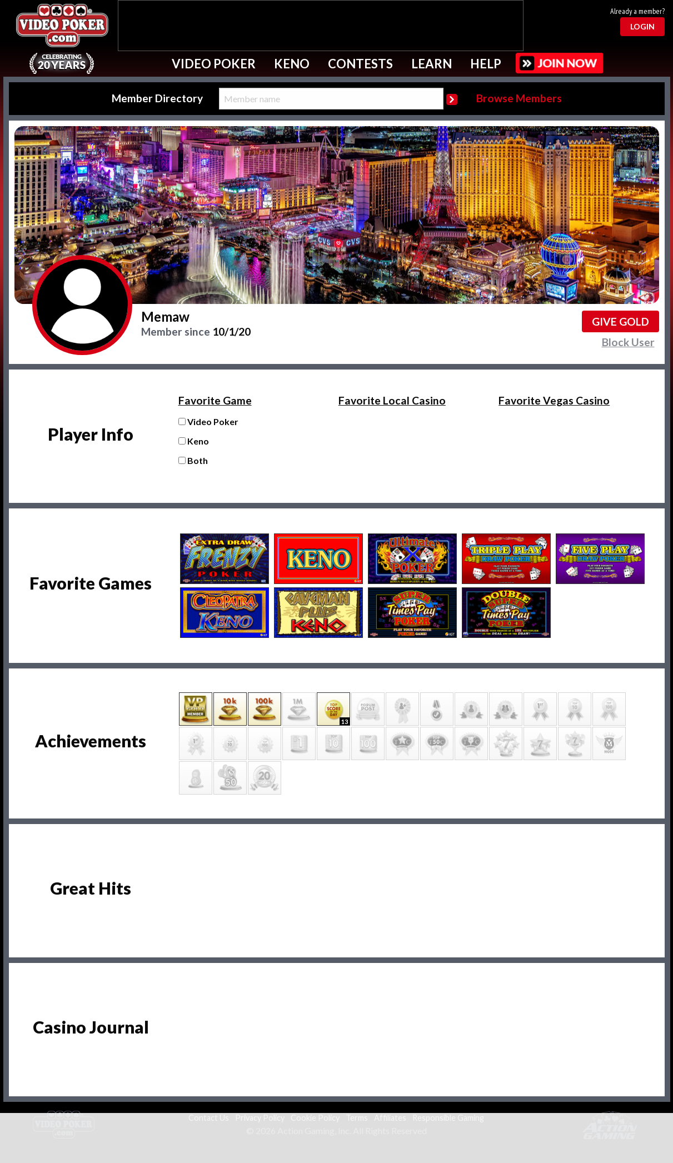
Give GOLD (620, 321)
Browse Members (519, 98)
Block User (628, 342)
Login (642, 26)
